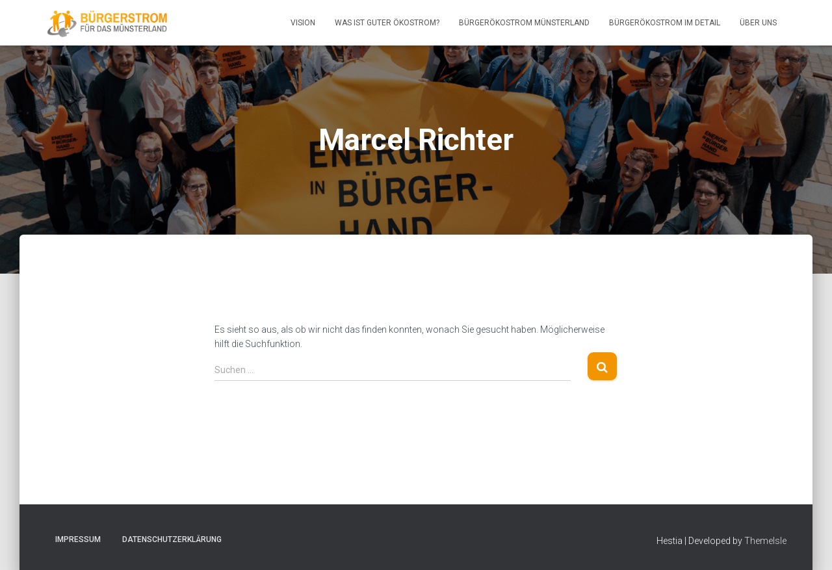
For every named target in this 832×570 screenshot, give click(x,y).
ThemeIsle (765, 541)
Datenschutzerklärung (172, 539)
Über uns (758, 22)
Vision (303, 22)
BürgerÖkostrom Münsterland (524, 22)
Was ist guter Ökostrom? (387, 22)
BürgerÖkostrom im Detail (664, 22)
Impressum (78, 539)
